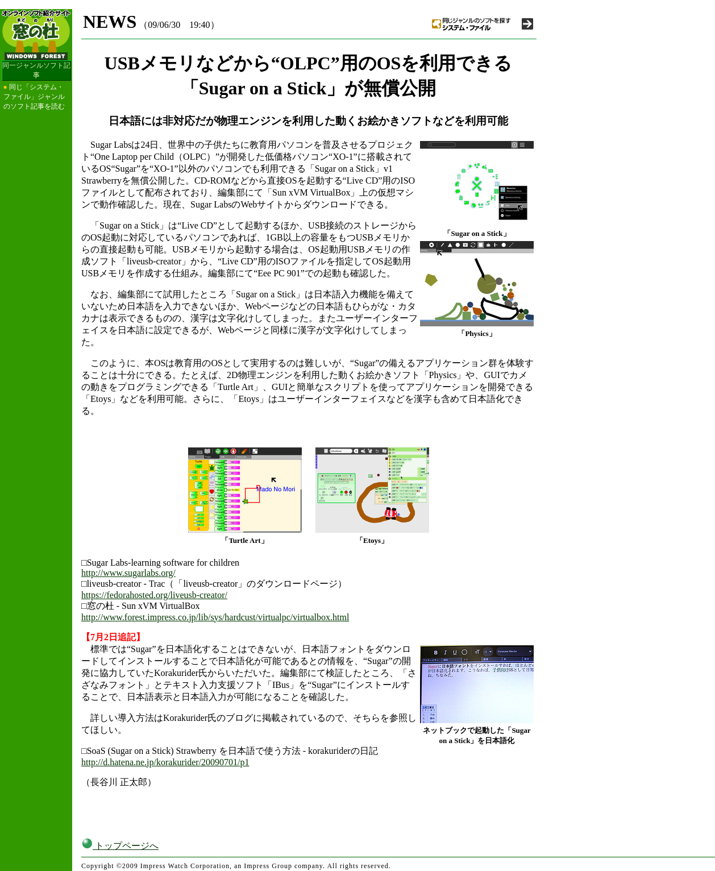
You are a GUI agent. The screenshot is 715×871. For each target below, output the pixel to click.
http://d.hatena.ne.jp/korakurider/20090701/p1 (165, 762)
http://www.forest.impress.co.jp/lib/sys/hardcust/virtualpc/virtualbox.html (215, 617)
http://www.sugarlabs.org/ (128, 573)
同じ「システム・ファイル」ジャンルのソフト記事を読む (34, 96)
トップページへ (120, 846)
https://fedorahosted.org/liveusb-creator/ (154, 595)
